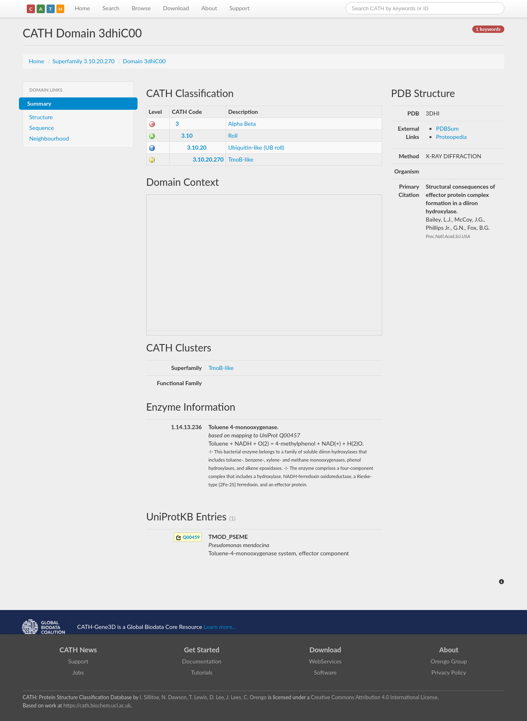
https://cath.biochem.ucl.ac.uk (97, 706)
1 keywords (488, 29)
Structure (41, 116)
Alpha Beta (242, 123)
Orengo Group (449, 661)
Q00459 (188, 537)
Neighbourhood (49, 138)
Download (176, 8)
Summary (39, 103)
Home (82, 8)
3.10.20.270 (208, 159)
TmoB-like (240, 159)
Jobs (78, 672)
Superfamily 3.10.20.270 (84, 61)
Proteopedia (451, 136)
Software (325, 672)
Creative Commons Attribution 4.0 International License (374, 697)
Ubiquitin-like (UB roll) (256, 147)
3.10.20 (196, 147)
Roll (233, 135)
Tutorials (201, 672)
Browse (141, 8)
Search (111, 8)
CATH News (78, 649)
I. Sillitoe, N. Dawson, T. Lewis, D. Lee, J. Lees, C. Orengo (203, 697)
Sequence (41, 127)
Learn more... (220, 626)
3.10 (187, 135)
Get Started (201, 649)
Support (239, 8)
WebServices (325, 661)
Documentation (202, 661)
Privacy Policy (448, 672)
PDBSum (447, 128)
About (209, 8)
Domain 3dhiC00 (144, 61)
